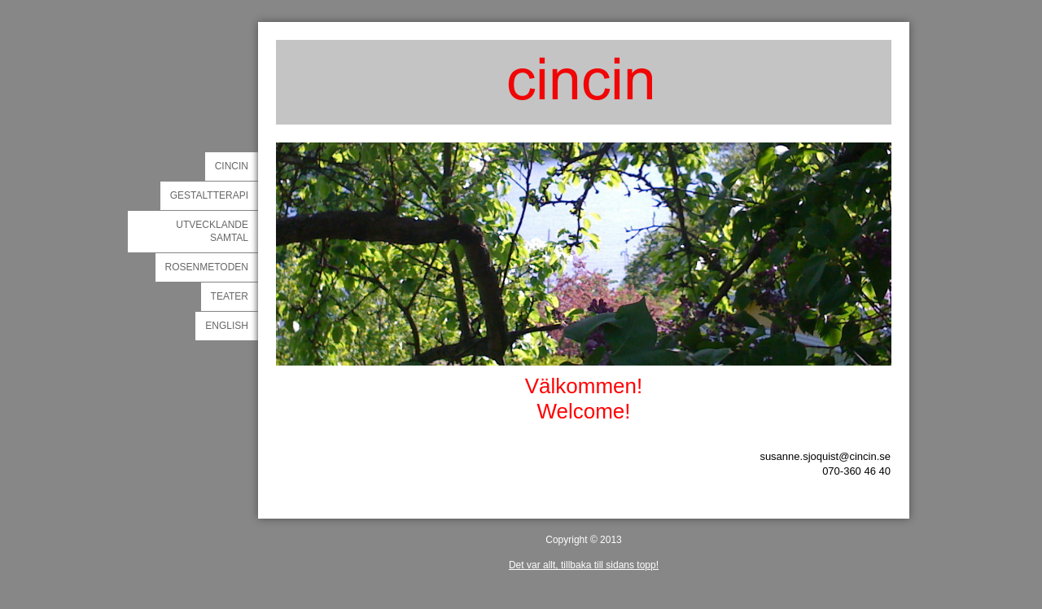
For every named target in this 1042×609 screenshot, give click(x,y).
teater (229, 296)
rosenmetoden (206, 267)
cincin (231, 166)
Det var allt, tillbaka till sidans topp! (584, 565)
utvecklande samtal (212, 231)
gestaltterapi (209, 195)
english (226, 325)
